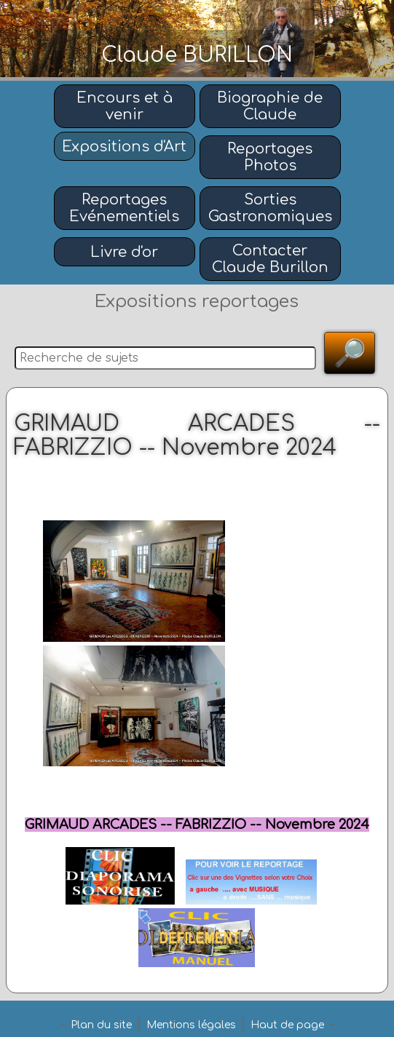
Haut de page (287, 1025)
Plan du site (101, 1025)
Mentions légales (191, 1025)
